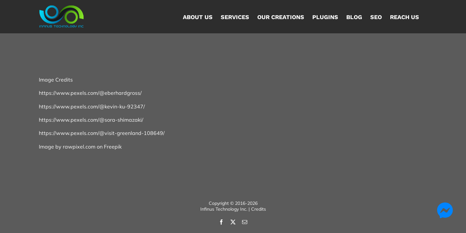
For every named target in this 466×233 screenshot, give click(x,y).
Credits (258, 209)
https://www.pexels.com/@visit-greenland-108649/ (102, 133)
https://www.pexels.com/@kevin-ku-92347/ (92, 106)
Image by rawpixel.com (67, 146)
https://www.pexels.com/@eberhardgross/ (90, 93)
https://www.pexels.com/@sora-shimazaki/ (91, 119)
